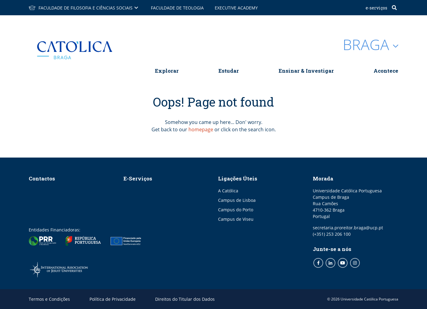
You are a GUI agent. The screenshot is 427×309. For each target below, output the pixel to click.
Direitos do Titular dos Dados (185, 299)
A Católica (228, 191)
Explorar (167, 70)
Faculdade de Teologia (177, 8)
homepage (200, 129)
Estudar (228, 70)
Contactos (42, 178)
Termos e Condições (49, 299)
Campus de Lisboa (237, 200)
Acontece (386, 70)
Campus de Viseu (236, 219)
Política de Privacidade (112, 299)
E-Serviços (376, 7)
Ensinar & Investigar (306, 70)
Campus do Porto (235, 210)
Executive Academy (236, 8)
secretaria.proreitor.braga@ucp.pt (348, 228)
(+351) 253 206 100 (332, 234)
